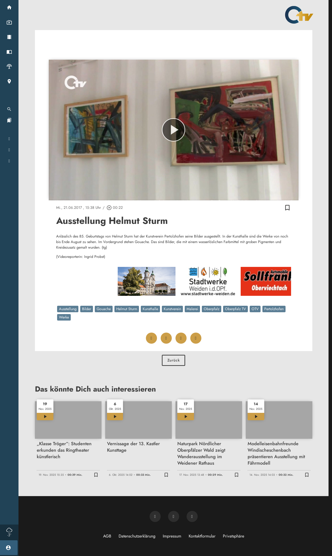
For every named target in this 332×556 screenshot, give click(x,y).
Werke (64, 317)
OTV (255, 309)
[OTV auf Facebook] (173, 516)
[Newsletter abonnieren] (155, 516)
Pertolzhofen (274, 309)
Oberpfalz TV (235, 309)
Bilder (86, 309)
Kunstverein (172, 309)
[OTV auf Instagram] (192, 516)
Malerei (192, 309)
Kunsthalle (150, 309)
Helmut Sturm (126, 309)
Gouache (104, 309)
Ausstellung (68, 309)
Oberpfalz (211, 309)
